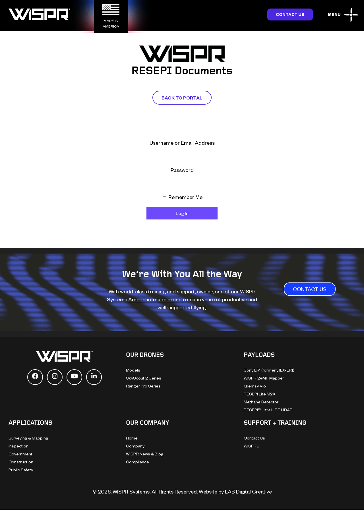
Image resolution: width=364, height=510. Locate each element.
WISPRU (251, 446)
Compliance (137, 462)
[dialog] (353, 498)
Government (20, 454)
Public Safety (21, 469)
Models (133, 370)
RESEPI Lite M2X (260, 394)
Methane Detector (261, 402)
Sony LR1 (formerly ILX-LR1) (269, 370)
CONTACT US (309, 289)
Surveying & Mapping (28, 438)
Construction (21, 462)
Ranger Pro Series (143, 386)
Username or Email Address (182, 142)
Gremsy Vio (255, 386)
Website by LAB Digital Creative (235, 491)
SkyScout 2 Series (143, 378)
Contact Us (290, 14)
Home (132, 438)
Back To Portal (182, 98)
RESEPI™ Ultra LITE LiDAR (268, 409)
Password (182, 170)
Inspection (18, 446)
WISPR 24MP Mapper (264, 378)
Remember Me (182, 197)
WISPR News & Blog (145, 454)
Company (135, 446)
